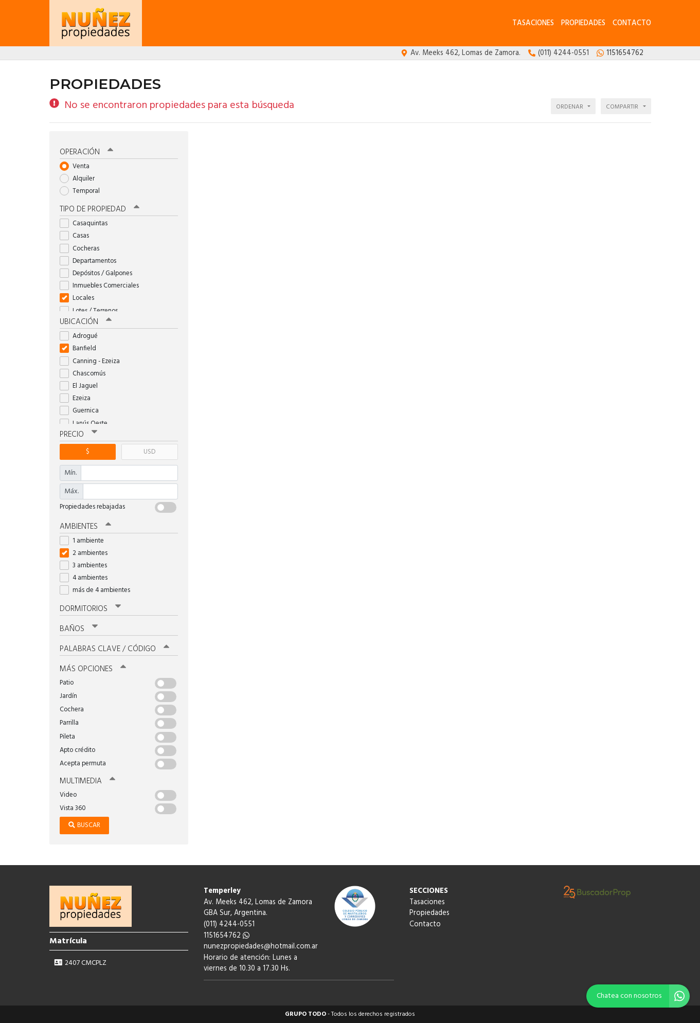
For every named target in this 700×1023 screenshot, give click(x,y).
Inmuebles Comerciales (103, 286)
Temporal (83, 191)
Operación (86, 152)
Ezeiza (78, 398)
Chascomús (86, 374)
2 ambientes (87, 553)
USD (149, 451)
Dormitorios (90, 609)
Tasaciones (533, 23)
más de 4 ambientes (98, 590)
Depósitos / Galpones (99, 273)
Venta (78, 166)
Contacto (632, 23)
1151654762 (226, 936)
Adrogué (82, 336)
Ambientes (85, 527)
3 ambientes (87, 565)
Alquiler (80, 179)
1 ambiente (85, 541)
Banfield (81, 348)
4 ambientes (87, 578)
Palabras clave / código (114, 649)
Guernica (82, 411)
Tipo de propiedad (99, 209)
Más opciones (93, 669)
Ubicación (86, 322)
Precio (78, 434)
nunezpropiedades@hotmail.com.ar (261, 947)
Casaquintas (87, 223)
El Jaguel (82, 386)
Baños (79, 629)
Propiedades (583, 23)
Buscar (84, 825)
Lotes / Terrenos (92, 311)
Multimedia (87, 781)
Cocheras (83, 249)
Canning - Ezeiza (93, 361)
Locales (80, 298)
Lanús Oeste (87, 423)
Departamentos (91, 261)
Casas (78, 236)
